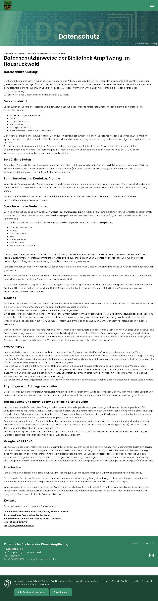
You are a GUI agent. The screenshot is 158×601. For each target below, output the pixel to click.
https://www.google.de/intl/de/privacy (132, 460)
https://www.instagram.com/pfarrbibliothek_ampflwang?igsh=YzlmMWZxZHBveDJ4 (151, 555)
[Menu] (151, 5)
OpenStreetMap (54, 410)
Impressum (148, 544)
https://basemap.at (86, 407)
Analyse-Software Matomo (99, 359)
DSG (47, 84)
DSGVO (40, 84)
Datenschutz (134, 544)
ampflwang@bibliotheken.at (19, 525)
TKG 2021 (54, 84)
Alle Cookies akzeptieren (31, 593)
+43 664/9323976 (16, 559)
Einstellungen (61, 593)
